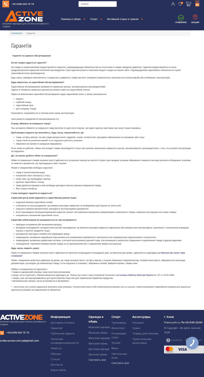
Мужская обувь (98, 332)
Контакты (57, 364)
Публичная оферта (63, 333)
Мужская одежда (99, 327)
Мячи (114, 348)
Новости (56, 348)
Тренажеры (118, 322)
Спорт (96, 19)
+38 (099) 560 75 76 (22, 4)
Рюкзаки (138, 322)
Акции (195, 19)
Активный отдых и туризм (125, 19)
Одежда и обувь (73, 19)
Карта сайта (58, 370)
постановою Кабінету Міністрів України (134, 275)
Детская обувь (97, 354)
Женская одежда (99, 338)
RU (197, 4)
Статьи (55, 359)
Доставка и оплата (62, 322)
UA (197, 1)
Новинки (180, 19)
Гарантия (56, 328)
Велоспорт (118, 328)
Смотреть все (97, 360)
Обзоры (56, 354)
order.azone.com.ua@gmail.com (19, 340)
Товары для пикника (145, 333)
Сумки (136, 328)
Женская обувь (98, 343)
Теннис (115, 343)
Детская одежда (98, 349)
